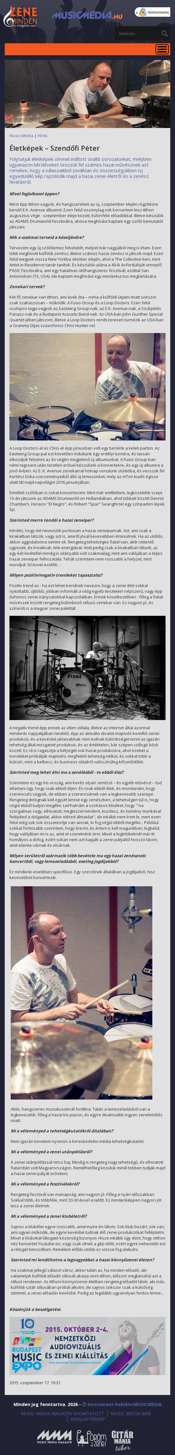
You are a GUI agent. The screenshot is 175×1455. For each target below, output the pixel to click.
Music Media (21, 135)
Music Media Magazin (54, 1440)
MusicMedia (20, 17)
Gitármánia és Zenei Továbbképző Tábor (122, 1440)
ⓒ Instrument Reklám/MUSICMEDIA (122, 1404)
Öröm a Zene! (91, 1440)
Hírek (42, 135)
